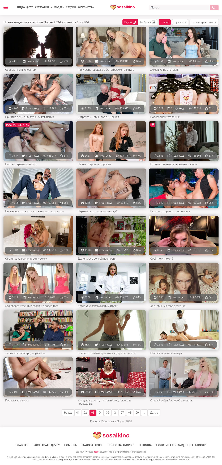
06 (115, 412)
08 (129, 412)
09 (137, 412)
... (144, 412)
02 (85, 412)
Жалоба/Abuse (92, 445)
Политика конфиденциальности (181, 445)
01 (77, 412)
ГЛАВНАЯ (22, 445)
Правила (145, 445)
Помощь (70, 445)
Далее (154, 412)
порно (97, 452)
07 (122, 412)
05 (107, 412)
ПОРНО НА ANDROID (121, 445)
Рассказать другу (46, 445)
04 (100, 412)
